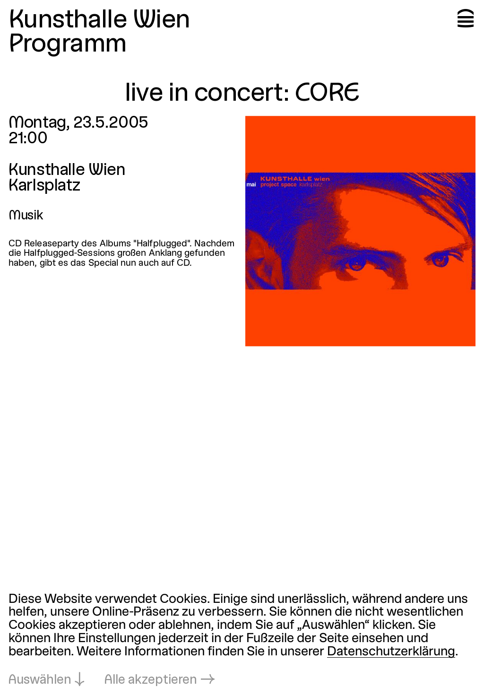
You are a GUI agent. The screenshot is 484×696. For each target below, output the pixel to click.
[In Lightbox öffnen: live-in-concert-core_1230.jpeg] (360, 231)
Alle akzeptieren (150, 680)
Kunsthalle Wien (99, 20)
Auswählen (40, 680)
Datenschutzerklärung (391, 652)
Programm (68, 44)
